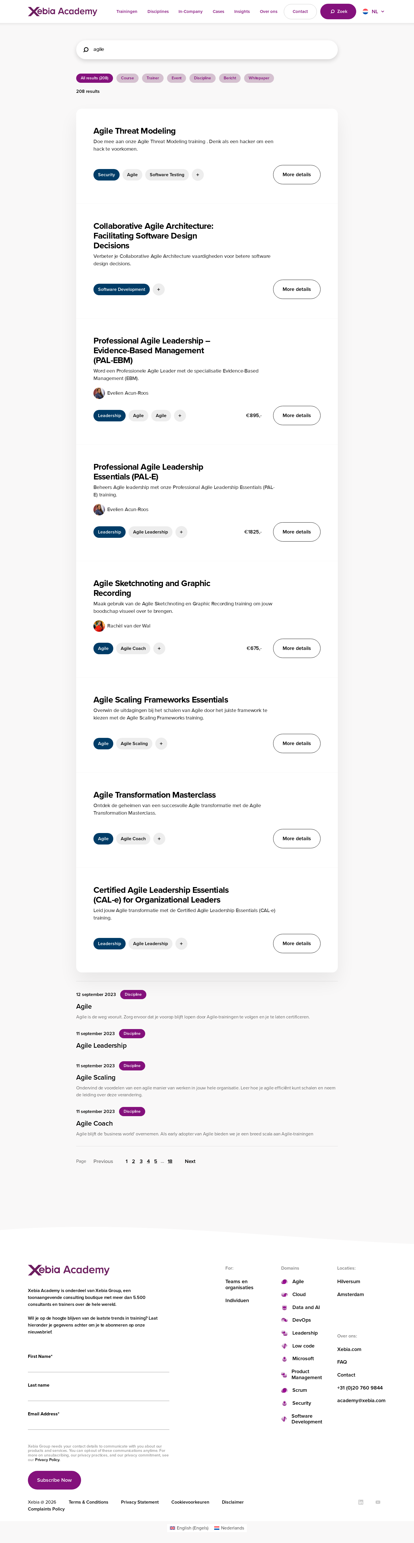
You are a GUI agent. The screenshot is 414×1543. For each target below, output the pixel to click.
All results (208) (94, 78)
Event (176, 78)
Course (127, 78)
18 (170, 1161)
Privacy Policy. (47, 1460)
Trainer (153, 78)
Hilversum (348, 1282)
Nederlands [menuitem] (232, 1528)
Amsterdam (350, 1294)
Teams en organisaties (239, 1284)
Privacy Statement (140, 1502)
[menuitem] (189, 1528)
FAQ (342, 1362)
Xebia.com (349, 1349)
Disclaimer (233, 1502)
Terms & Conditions (88, 1502)
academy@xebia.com (361, 1401)
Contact (346, 1375)
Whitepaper (259, 78)
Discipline (202, 78)
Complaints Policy (46, 1509)
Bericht (230, 78)
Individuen (237, 1301)
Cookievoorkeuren (190, 1502)
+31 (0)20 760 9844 (360, 1388)
